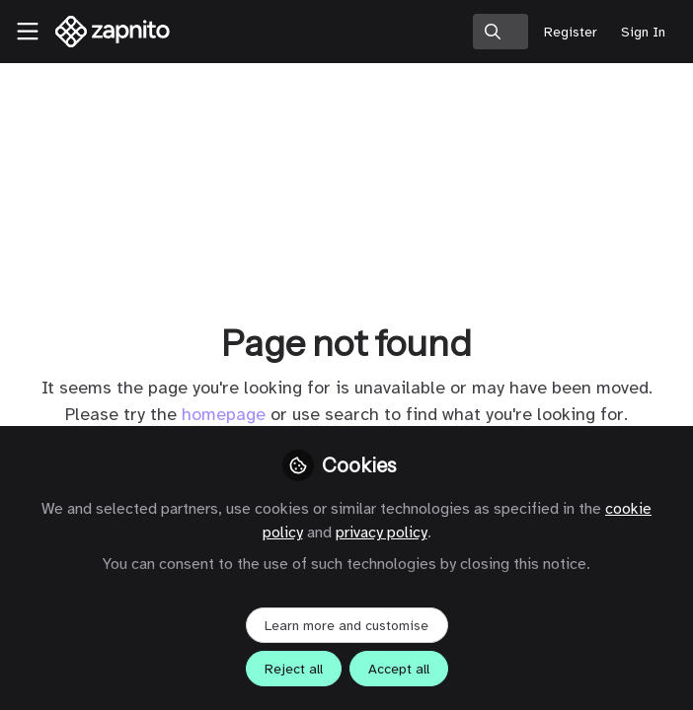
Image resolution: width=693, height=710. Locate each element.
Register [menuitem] (570, 32)
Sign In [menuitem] (643, 32)
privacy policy (381, 532)
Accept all (398, 669)
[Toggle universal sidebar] (27, 31)
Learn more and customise (346, 625)
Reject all (294, 669)
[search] (500, 31)
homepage (224, 414)
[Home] (113, 31)
